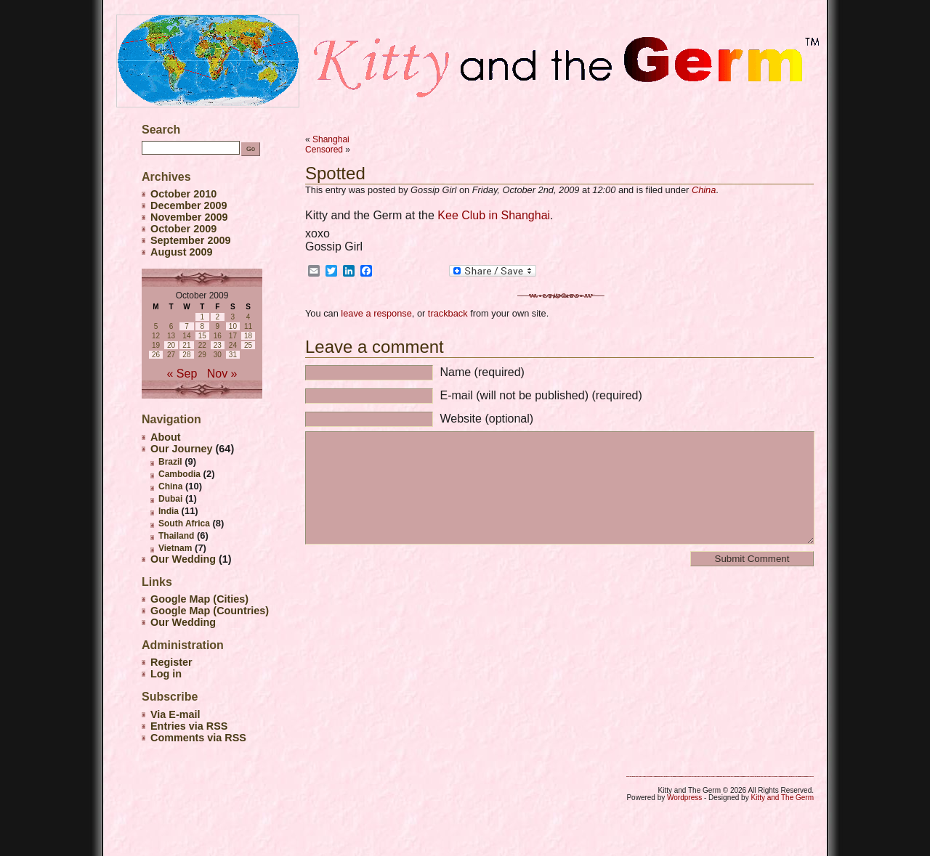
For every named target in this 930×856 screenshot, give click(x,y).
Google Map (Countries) (209, 610)
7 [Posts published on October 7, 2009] (187, 326)
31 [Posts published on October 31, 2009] (233, 355)
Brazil (170, 462)
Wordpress (684, 798)
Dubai (170, 499)
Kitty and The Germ (782, 798)
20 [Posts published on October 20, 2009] (171, 345)
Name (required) (482, 372)
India (168, 511)
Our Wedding (183, 559)
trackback (448, 313)
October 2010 (183, 194)
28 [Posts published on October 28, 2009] (186, 355)
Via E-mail (175, 714)
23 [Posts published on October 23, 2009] (218, 345)
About (165, 437)
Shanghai (330, 139)
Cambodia (179, 474)
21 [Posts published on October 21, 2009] (186, 345)
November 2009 (188, 217)
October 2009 (183, 229)
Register (171, 662)
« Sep (182, 373)
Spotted (335, 173)
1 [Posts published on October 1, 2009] (202, 317)
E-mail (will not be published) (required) (541, 395)
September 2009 (190, 240)
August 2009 (181, 252)
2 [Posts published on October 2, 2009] (218, 317)
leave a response (376, 313)
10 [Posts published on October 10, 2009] (233, 326)
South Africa (184, 523)
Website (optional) (486, 418)
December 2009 (188, 205)
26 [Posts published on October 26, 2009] (156, 355)
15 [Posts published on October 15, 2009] (202, 336)
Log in (166, 674)
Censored (324, 149)
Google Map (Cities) (199, 599)
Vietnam (175, 548)
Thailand (176, 536)
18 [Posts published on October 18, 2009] (248, 336)
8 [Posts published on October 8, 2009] (202, 326)
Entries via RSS (188, 726)
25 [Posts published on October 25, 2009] (248, 345)
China (704, 189)
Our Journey (181, 449)
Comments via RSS (198, 737)
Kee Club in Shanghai (493, 215)
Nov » (222, 373)
